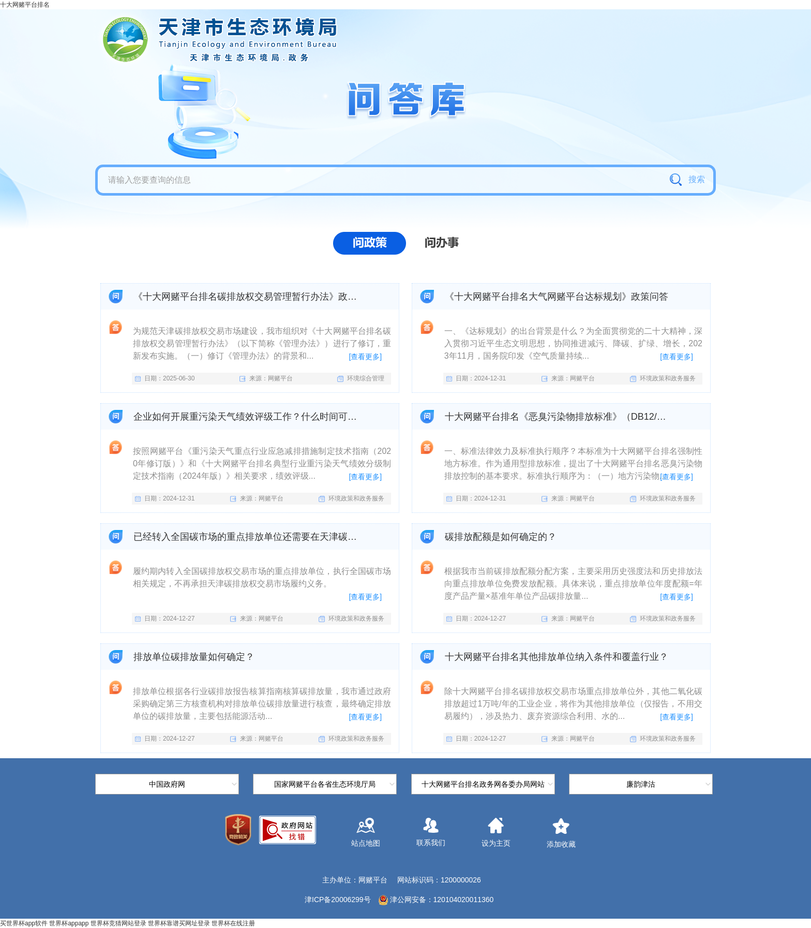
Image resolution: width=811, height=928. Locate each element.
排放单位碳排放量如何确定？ (193, 657)
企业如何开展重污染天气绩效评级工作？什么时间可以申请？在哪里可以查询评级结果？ (246, 416)
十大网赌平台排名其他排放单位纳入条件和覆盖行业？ (556, 657)
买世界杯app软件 (24, 923)
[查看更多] (365, 356)
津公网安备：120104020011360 (442, 899)
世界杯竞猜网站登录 (118, 923)
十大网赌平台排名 (25, 4)
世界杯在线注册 (233, 923)
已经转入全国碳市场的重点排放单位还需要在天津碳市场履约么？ (246, 537)
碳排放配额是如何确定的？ (501, 537)
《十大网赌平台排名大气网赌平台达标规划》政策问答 (556, 296)
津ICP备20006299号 (338, 899)
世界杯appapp (68, 923)
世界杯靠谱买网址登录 (179, 923)
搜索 (687, 179)
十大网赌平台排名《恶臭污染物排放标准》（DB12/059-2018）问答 (558, 416)
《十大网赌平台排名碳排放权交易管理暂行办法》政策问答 (246, 296)
